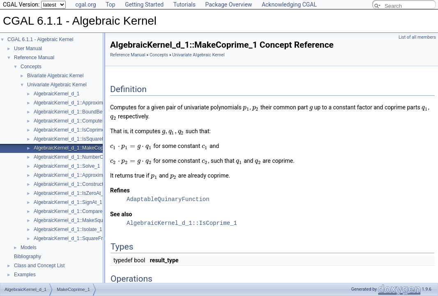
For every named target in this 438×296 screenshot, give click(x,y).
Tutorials (184, 4)
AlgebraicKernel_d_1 (56, 94)
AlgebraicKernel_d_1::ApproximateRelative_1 (83, 175)
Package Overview (228, 4)
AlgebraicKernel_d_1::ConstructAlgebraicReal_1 (86, 184)
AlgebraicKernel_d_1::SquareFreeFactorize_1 (84, 238)
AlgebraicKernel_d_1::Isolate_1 (68, 229)
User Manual (28, 48)
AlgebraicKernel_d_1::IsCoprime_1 (72, 130)
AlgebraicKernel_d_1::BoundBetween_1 (77, 112)
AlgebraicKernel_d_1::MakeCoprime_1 (76, 148)
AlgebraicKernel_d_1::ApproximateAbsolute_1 (84, 103)
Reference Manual (34, 57)
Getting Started (144, 4)
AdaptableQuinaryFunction (168, 199)
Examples (25, 275)
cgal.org (85, 4)
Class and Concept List (39, 265)
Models (29, 247)
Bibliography (27, 256)
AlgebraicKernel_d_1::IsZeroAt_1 (70, 193)
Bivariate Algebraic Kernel (55, 76)
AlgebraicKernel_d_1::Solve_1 (67, 166)
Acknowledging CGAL (289, 4)
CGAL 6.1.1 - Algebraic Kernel (40, 39)
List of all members (417, 37)
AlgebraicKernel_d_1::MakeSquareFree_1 (80, 220)
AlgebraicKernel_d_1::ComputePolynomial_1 (83, 121)
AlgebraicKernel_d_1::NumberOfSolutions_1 (82, 157)
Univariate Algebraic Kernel (57, 85)
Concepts (31, 66)
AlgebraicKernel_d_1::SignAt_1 (68, 202)
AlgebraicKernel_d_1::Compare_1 (71, 211)
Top (110, 4)
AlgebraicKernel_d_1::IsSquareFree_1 (76, 139)
